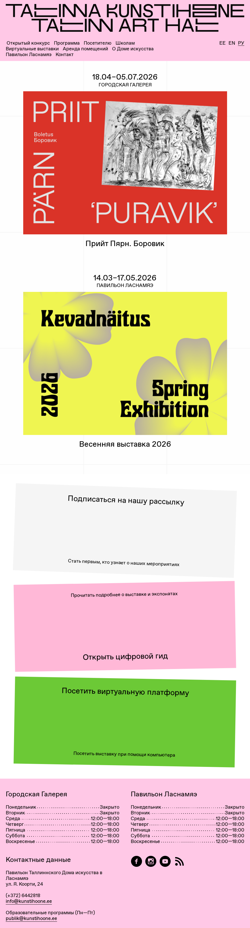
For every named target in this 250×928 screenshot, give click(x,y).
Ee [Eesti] (222, 43)
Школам (125, 43)
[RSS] (179, 861)
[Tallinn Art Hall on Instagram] (151, 861)
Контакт (65, 54)
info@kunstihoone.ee (29, 901)
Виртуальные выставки (32, 48)
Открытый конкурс (28, 43)
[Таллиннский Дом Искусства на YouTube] (165, 861)
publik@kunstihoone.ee (31, 918)
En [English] (231, 43)
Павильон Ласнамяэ (29, 54)
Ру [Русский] (241, 43)
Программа (67, 43)
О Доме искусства (133, 48)
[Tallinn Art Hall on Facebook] (136, 861)
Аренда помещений (85, 48)
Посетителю (98, 43)
